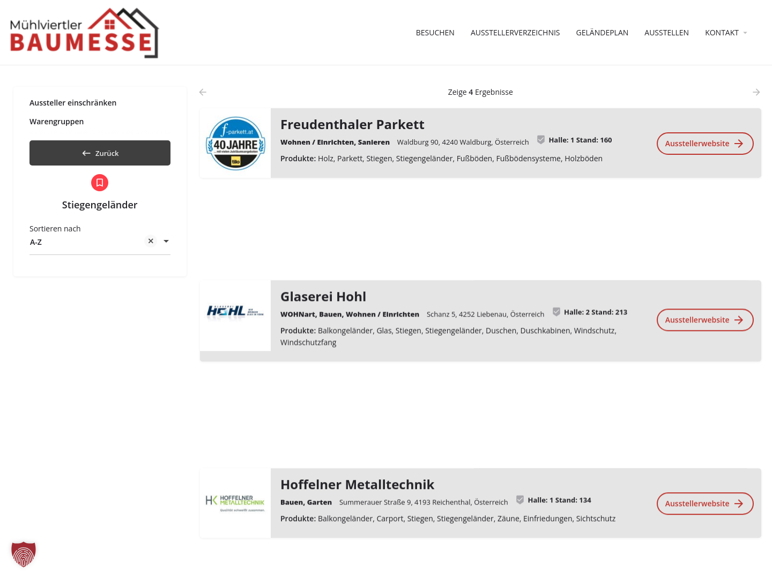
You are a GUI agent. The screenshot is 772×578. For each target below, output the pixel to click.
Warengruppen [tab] (56, 121)
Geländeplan (602, 32)
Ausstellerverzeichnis (515, 32)
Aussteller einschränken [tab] (73, 102)
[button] (23, 554)
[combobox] (99, 246)
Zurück (99, 151)
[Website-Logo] (86, 32)
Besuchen (435, 32)
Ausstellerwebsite (705, 143)
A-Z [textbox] (93, 246)
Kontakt (722, 32)
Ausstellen (666, 32)
